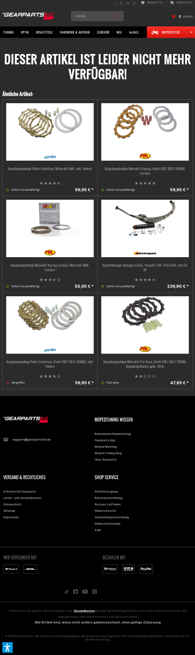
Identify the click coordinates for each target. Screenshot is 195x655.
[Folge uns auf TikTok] (66, 592)
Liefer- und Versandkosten (22, 498)
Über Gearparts (105, 459)
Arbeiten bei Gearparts (19, 491)
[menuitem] (115, 3)
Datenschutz (12, 504)
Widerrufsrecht (105, 511)
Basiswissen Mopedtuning (113, 434)
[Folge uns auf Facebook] (75, 592)
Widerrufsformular (108, 523)
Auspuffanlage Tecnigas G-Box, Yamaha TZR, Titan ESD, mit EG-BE (145, 267)
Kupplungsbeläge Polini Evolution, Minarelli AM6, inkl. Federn (50, 168)
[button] (7, 647)
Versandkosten (84, 610)
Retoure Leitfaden (108, 504)
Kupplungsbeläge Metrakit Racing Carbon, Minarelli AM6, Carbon (50, 267)
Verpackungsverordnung (112, 517)
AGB (98, 530)
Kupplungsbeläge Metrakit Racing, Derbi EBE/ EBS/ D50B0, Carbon (145, 171)
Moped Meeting (106, 446)
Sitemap (9, 511)
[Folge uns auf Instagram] (94, 592)
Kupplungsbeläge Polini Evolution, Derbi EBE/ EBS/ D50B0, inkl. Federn (49, 364)
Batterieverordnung (108, 498)
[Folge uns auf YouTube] (85, 593)
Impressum (11, 517)
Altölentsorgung (106, 491)
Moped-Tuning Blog (108, 453)
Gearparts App (105, 440)
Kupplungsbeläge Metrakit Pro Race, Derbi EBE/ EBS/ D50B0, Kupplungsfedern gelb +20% (145, 364)
